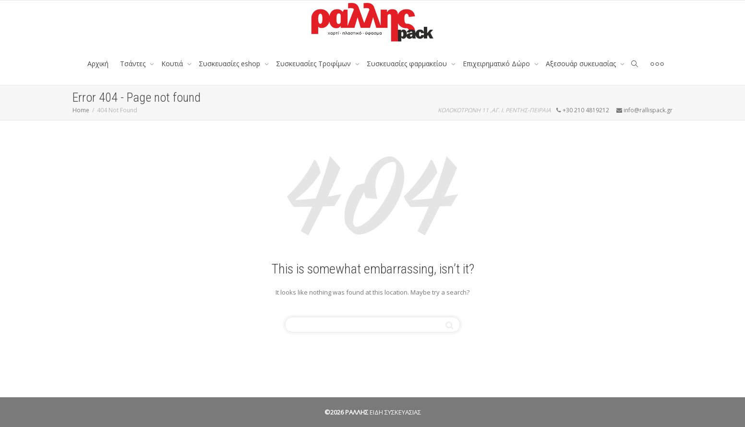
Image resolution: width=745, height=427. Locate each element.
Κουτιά (173, 63)
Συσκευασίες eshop (230, 63)
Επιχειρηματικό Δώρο (497, 63)
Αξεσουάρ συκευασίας (582, 63)
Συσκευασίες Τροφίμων (314, 63)
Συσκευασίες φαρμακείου (408, 63)
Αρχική (97, 63)
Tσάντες (133, 63)
